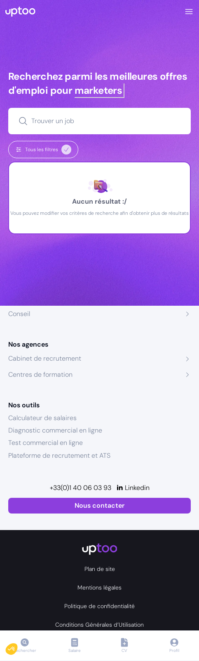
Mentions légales (99, 587)
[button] (17, 647)
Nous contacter (99, 505)
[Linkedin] (133, 487)
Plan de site (99, 569)
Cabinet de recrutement (44, 358)
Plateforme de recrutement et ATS (59, 455)
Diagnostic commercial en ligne (55, 430)
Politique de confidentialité (99, 606)
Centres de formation (40, 374)
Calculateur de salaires (42, 418)
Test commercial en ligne (45, 442)
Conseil (19, 313)
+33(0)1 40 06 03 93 (80, 487)
